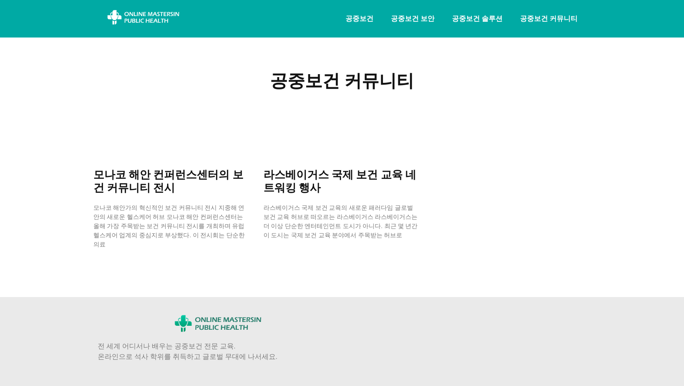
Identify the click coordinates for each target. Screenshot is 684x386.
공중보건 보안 (412, 18)
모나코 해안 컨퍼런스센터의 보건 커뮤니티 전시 (168, 181)
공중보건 (359, 18)
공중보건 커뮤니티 (549, 18)
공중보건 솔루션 (477, 18)
